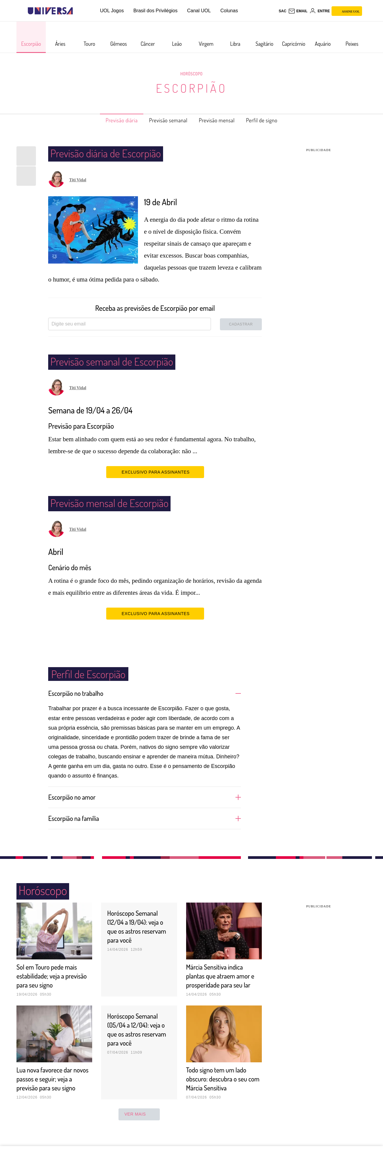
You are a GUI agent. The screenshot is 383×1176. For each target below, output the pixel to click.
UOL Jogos (112, 10)
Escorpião (192, 88)
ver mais (139, 1131)
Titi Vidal (77, 180)
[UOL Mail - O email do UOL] (298, 11)
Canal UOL (199, 10)
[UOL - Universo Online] (78, 10)
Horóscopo (191, 73)
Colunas (229, 10)
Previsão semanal (165, 120)
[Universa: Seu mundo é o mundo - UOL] (50, 10)
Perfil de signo (271, 120)
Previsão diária (112, 120)
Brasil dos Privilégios (155, 10)
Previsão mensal (221, 120)
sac (282, 11)
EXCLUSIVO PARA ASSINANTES (155, 472)
